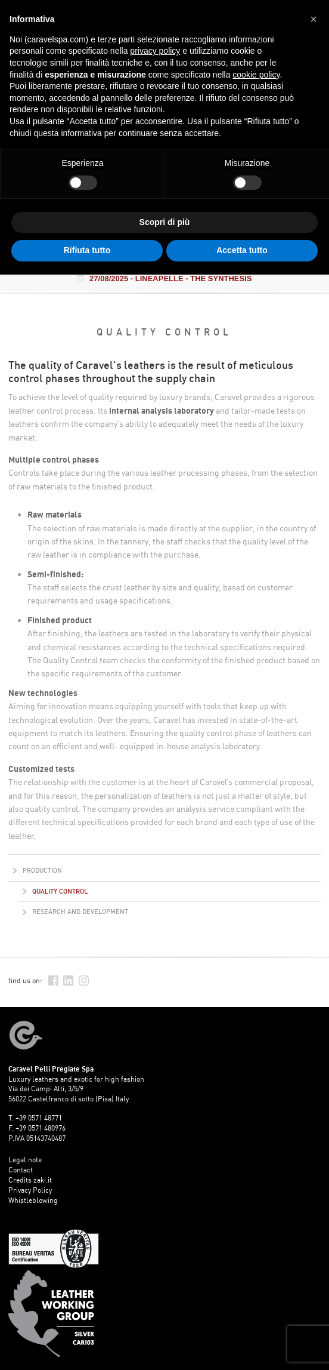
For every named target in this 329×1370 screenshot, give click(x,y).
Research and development (75, 911)
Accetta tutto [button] (242, 250)
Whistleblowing (33, 1200)
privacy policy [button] (155, 51)
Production (37, 870)
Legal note (25, 1159)
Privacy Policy (30, 1190)
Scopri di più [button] (164, 222)
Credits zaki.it (30, 1179)
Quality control (55, 891)
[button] (313, 19)
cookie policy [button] (256, 74)
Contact (20, 1169)
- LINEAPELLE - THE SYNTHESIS (164, 278)
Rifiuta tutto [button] (87, 250)
